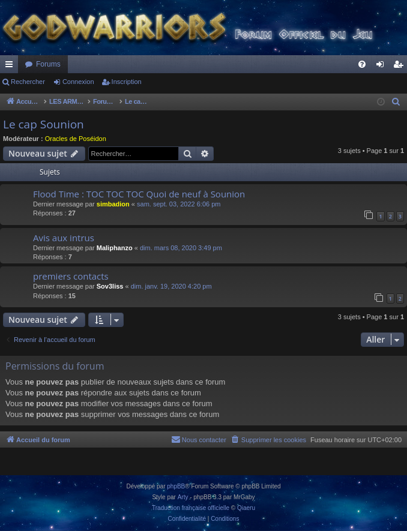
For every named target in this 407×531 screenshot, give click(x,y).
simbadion (113, 204)
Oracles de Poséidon (75, 138)
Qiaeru (246, 508)
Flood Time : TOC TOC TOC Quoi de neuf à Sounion (139, 194)
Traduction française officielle (190, 508)
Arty (183, 497)
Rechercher (28, 81)
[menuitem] (362, 64)
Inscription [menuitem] (400, 66)
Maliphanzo (115, 247)
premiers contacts (71, 276)
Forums (48, 64)
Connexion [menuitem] (382, 66)
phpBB (176, 486)
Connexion (78, 81)
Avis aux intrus (63, 238)
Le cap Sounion (43, 124)
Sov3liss (110, 286)
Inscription (127, 81)
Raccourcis (11, 66)
